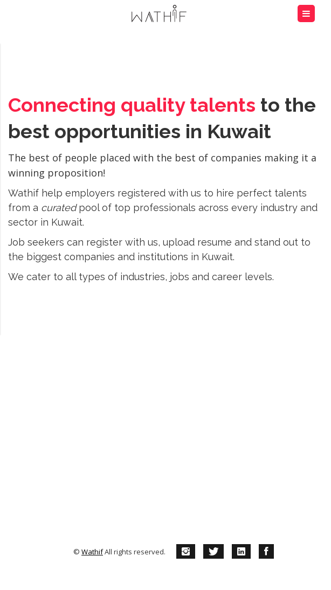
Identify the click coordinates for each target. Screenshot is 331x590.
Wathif (92, 552)
